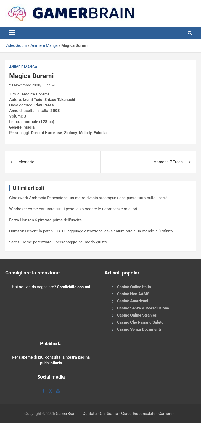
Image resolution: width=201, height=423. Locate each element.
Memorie (26, 162)
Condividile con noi (73, 286)
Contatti (90, 413)
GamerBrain (66, 413)
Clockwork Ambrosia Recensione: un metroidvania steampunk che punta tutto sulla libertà (88, 198)
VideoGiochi (16, 45)
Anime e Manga (44, 45)
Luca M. (49, 85)
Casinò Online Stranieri (137, 315)
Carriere (165, 413)
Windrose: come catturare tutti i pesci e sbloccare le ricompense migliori (73, 209)
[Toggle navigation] (12, 33)
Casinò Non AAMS (133, 294)
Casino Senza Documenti (139, 329)
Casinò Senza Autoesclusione (143, 308)
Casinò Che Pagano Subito (140, 322)
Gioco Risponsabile (138, 413)
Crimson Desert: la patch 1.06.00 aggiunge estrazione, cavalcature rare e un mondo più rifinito (91, 231)
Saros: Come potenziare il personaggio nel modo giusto (58, 242)
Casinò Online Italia (134, 286)
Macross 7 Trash (168, 162)
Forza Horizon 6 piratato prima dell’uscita (45, 220)
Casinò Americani (132, 301)
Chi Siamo (109, 413)
